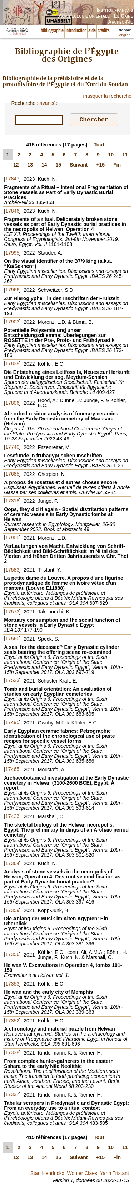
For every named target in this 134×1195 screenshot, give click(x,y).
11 (125, 156)
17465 (12, 770)
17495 (12, 723)
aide (92, 30)
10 (111, 156)
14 (44, 166)
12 (16, 166)
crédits (103, 30)
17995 (12, 254)
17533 (12, 681)
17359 (12, 911)
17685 (12, 475)
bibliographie (52, 30)
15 (58, 166)
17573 (12, 613)
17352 (12, 1022)
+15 (100, 166)
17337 (12, 1095)
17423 (12, 817)
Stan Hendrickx (47, 1174)
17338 (12, 1053)
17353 (12, 985)
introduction (75, 30)
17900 (12, 538)
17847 (12, 180)
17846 (12, 212)
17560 (12, 639)
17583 (12, 571)
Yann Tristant (114, 1174)
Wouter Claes (82, 1174)
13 (30, 166)
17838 (12, 364)
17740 (12, 448)
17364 (12, 864)
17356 (12, 955)
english (124, 35)
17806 (12, 404)
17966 (12, 291)
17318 (12, 502)
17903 (12, 323)
